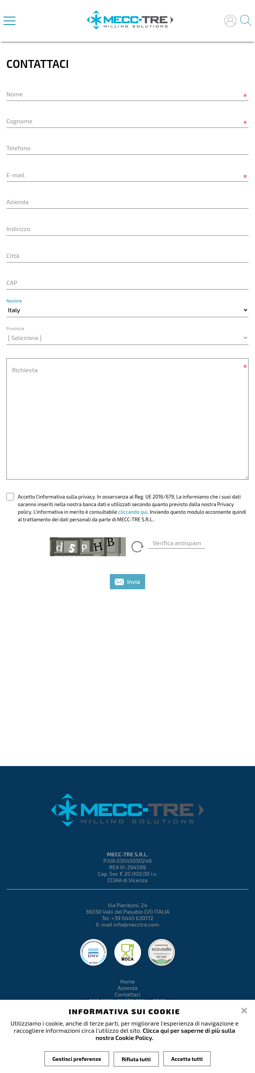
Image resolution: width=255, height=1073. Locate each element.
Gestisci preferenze (76, 1059)
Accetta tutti (187, 1059)
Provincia (15, 328)
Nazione (14, 301)
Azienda (127, 988)
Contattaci (128, 994)
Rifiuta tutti (136, 1059)
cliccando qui (132, 512)
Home (127, 981)
